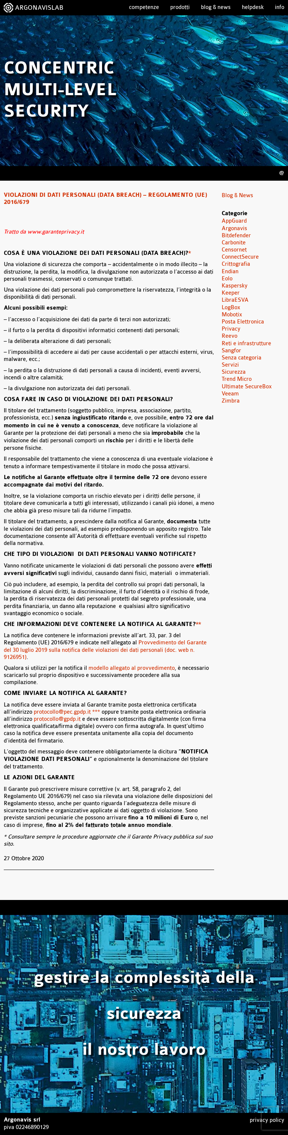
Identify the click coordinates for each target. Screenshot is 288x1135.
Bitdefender (236, 235)
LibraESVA (235, 300)
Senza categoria (241, 358)
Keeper (231, 293)
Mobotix (232, 314)
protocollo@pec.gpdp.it (62, 712)
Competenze (144, 7)
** (198, 624)
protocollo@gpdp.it (57, 719)
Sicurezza (234, 372)
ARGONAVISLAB (39, 7)
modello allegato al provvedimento (131, 668)
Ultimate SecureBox (247, 386)
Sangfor (231, 350)
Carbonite (234, 243)
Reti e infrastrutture (246, 343)
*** (95, 712)
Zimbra (231, 401)
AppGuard (234, 221)
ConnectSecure (240, 257)
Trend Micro (237, 379)
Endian (230, 271)
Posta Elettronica (243, 322)
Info (279, 7)
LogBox (231, 307)
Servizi (230, 365)
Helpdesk (253, 7)
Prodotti (180, 7)
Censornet (234, 250)
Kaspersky (235, 286)
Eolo (227, 279)
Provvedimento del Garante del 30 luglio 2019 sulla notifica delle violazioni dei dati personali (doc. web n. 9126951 (105, 649)
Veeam (230, 394)
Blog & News (216, 7)
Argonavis (234, 228)
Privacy (231, 329)
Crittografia (236, 264)
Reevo (229, 336)
